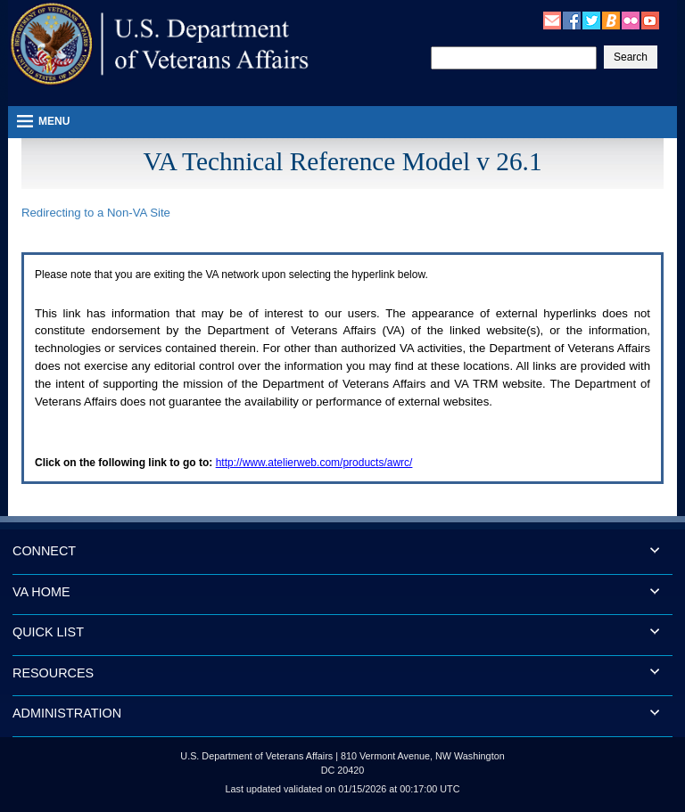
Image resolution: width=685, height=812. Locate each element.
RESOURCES (53, 673)
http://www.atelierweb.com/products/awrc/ (314, 462)
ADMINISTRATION (66, 713)
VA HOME (41, 592)
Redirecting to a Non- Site (95, 212)
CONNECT (44, 551)
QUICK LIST (48, 632)
